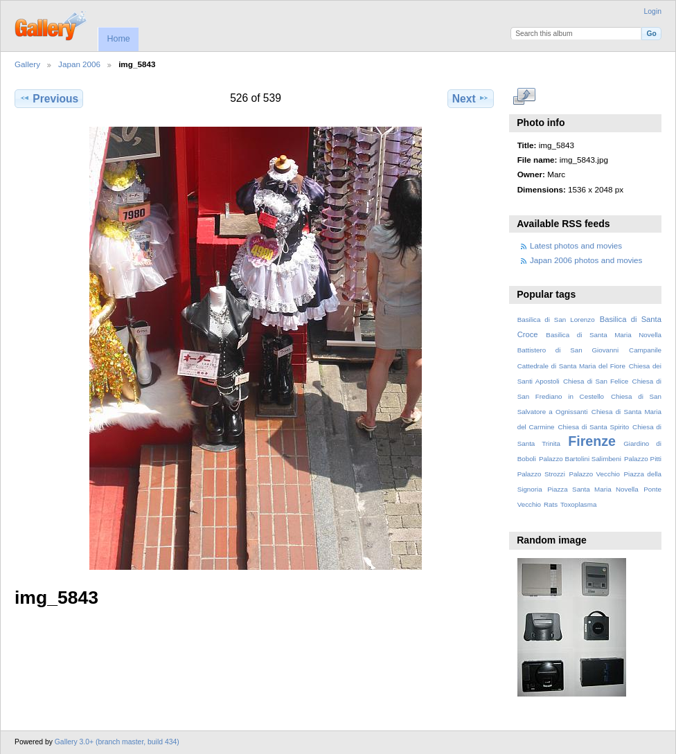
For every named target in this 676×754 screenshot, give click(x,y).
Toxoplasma (578, 504)
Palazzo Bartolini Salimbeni (580, 459)
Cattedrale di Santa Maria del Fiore (571, 366)
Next (470, 98)
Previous (48, 98)
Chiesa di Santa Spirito (593, 427)
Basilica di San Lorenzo (556, 319)
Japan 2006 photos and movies (586, 259)
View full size (525, 97)
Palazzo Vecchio (594, 474)
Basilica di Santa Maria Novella (603, 335)
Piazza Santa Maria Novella (593, 489)
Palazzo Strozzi (541, 474)
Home (118, 39)
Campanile (645, 350)
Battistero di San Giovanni (568, 350)
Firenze (592, 441)
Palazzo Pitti (642, 459)
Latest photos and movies (576, 245)
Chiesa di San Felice (595, 381)
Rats (551, 504)
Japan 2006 (79, 64)
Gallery (27, 64)
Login (652, 11)
